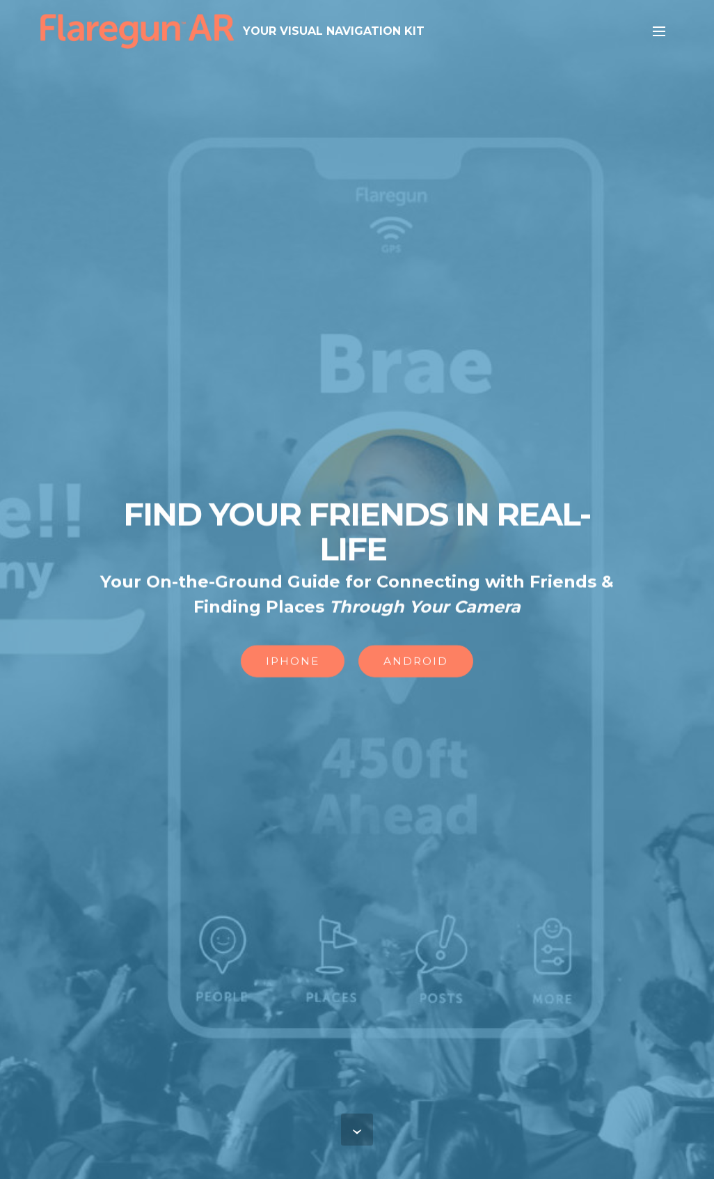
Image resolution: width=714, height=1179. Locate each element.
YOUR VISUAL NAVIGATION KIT (334, 31)
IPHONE (292, 662)
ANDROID (415, 662)
